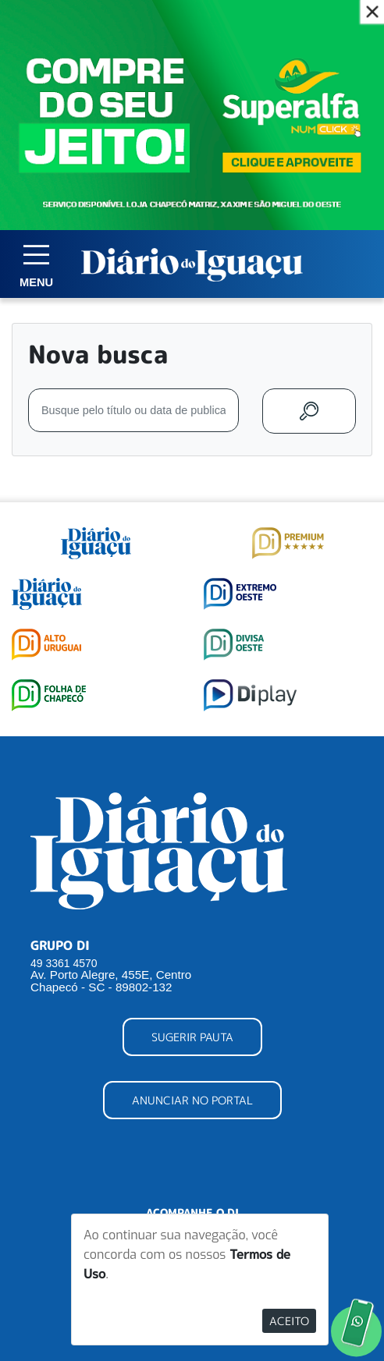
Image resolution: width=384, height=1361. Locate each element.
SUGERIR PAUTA (192, 1037)
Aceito (289, 1320)
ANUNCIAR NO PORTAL (192, 1100)
